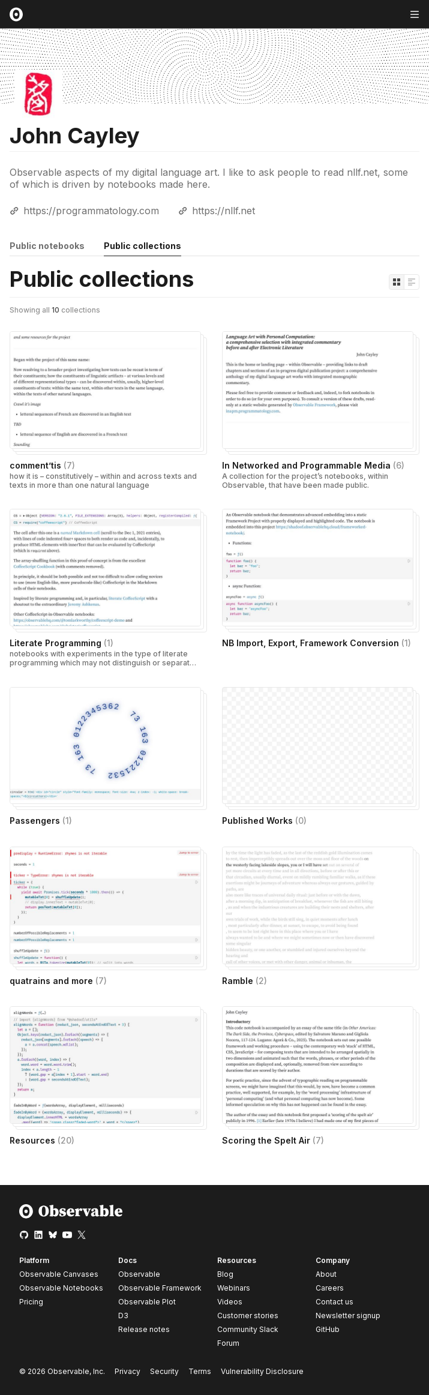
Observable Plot (147, 1301)
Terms (199, 1371)
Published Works (264, 820)
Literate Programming (61, 643)
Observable (139, 1274)
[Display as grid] (396, 282)
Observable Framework (160, 1287)
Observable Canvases (58, 1274)
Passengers (41, 820)
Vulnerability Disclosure (262, 1371)
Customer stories (247, 1315)
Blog (225, 1274)
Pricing (31, 1301)
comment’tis (42, 465)
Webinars (233, 1287)
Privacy (127, 1371)
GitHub (328, 1329)
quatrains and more (58, 981)
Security (164, 1371)
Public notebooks (47, 246)
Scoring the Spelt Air (273, 1140)
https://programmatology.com (91, 211)
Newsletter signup (348, 1316)
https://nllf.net (223, 211)
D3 (123, 1315)
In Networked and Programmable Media (313, 465)
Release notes (144, 1329)
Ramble (244, 981)
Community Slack (247, 1329)
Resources (42, 1140)
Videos (229, 1301)
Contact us (334, 1302)
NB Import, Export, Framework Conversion (316, 643)
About (326, 1274)
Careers (330, 1287)
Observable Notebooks (61, 1287)
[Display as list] (411, 282)
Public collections (142, 246)
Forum (228, 1343)
